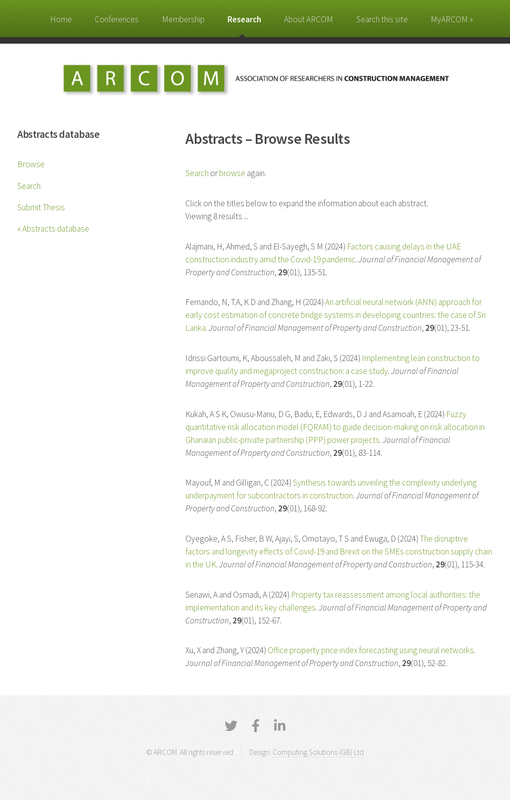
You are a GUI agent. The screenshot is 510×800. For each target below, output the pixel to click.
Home (61, 19)
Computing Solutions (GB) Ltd (318, 752)
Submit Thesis (41, 207)
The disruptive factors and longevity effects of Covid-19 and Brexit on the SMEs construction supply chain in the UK (338, 551)
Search (29, 186)
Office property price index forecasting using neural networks (371, 650)
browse (232, 173)
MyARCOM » (452, 19)
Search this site (382, 19)
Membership (183, 19)
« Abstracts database (53, 228)
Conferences (117, 19)
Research (244, 19)
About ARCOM (308, 19)
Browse (31, 164)
